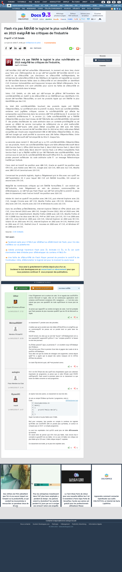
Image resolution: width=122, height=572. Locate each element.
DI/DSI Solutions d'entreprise (22, 6)
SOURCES (67, 8)
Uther (15, 317)
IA (42, 6)
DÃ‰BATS (76, 8)
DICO (89, 8)
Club (92, 2)
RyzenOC (15, 415)
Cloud (37, 6)
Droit (84, 2)
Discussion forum (102, 60)
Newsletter (55, 2)
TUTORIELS (16, 8)
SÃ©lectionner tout (72, 421)
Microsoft (54, 6)
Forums (11, 2)
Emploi (66, 2)
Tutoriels (21, 2)
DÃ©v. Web (69, 6)
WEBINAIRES (31, 8)
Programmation (85, 6)
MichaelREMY (15, 344)
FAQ (30, 2)
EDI (76, 6)
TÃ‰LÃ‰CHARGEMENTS (53, 8)
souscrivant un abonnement (53, 276)
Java (61, 6)
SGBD (95, 6)
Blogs (37, 2)
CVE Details (18, 239)
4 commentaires (50, 50)
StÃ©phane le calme (33, 50)
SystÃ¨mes (117, 6)
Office (101, 6)
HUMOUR (96, 8)
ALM (46, 6)
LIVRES (40, 8)
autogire (16, 393)
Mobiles (108, 6)
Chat (44, 2)
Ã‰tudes (76, 2)
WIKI (83, 8)
